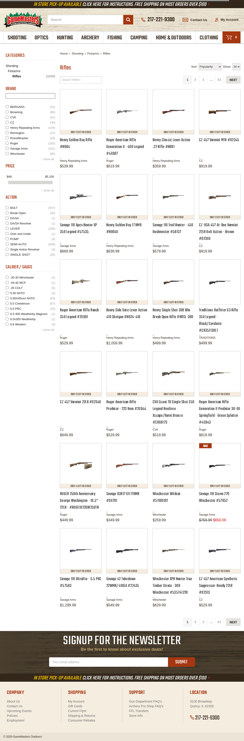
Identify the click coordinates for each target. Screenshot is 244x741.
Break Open (32, 213)
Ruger (32, 143)
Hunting (65, 38)
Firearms (14, 71)
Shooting (17, 38)
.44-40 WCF (32, 282)
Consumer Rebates (81, 720)
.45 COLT (32, 288)
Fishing (114, 38)
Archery (90, 38)
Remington (32, 133)
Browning (32, 112)
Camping (138, 38)
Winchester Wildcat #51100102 (167, 497)
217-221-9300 (205, 717)
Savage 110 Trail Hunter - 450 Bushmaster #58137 (173, 228)
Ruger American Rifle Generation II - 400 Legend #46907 (125, 147)
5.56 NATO (32, 293)
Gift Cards (75, 706)
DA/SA (32, 218)
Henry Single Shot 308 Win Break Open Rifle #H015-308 (173, 313)
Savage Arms (32, 148)
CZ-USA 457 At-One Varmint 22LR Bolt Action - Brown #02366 (218, 232)
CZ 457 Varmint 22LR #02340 (80, 402)
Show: (227, 66)
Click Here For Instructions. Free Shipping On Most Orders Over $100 (122, 4)
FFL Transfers (139, 711)
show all (48, 159)
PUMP (32, 239)
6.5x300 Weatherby (32, 319)
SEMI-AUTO (32, 244)
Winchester (32, 153)
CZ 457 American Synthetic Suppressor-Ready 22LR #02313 (218, 586)
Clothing (209, 38)
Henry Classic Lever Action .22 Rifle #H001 (171, 143)
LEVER (32, 228)
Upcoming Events (19, 711)
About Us (13, 701)
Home (64, 53)
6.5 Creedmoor (32, 303)
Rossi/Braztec (32, 138)
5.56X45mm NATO (32, 298)
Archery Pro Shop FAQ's (146, 706)
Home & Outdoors (174, 38)
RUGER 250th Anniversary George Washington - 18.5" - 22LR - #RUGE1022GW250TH (80, 501)
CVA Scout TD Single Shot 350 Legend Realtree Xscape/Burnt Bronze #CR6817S (173, 412)
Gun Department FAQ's (145, 701)
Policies (12, 715)
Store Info (136, 715)
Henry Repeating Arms (32, 127)
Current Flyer (77, 711)
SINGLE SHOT (32, 254)
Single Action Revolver (32, 249)
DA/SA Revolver (32, 223)
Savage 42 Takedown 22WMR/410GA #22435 (122, 582)
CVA (32, 117)
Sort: (194, 66)
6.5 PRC (32, 308)
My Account (227, 19)
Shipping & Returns (81, 715)
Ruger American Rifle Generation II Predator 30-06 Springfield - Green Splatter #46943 (219, 412)
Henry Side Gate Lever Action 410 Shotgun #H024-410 (126, 313)
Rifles (33, 76)
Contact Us (194, 20)
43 (219, 80)
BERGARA (32, 107)
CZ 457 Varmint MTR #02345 (219, 140)
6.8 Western (32, 324)
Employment (15, 720)
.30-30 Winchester (32, 277)
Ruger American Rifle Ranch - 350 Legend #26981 (80, 313)
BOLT (32, 208)
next (233, 80)
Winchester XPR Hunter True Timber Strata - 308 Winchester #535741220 (172, 586)
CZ (32, 122)
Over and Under (32, 234)
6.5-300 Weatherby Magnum (32, 314)
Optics (41, 38)
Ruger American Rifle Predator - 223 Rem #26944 (126, 405)
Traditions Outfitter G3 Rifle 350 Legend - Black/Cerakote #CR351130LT (218, 320)
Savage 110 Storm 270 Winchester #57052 (214, 497)
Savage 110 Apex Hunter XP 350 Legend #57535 (78, 228)
